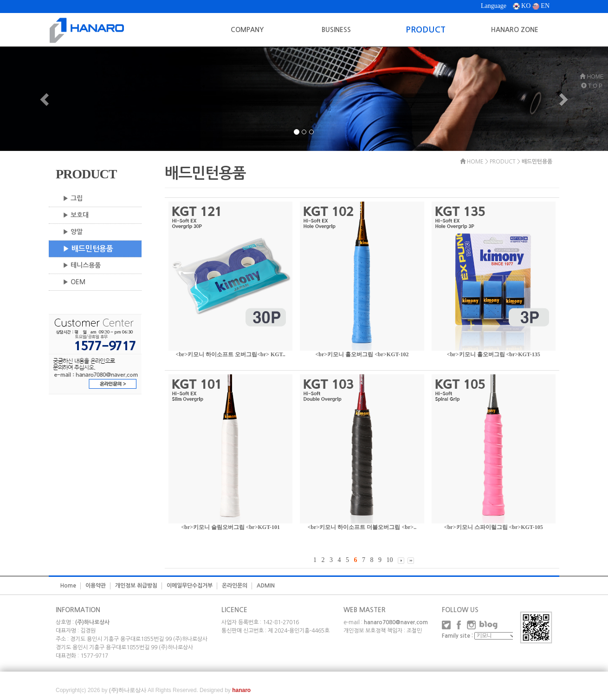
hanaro (241, 690)
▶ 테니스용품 (82, 265)
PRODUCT (426, 30)
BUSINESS (336, 29)
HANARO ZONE (514, 29)
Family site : (457, 636)
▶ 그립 (73, 198)
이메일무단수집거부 (190, 585)
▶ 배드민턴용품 (88, 248)
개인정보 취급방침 (136, 585)
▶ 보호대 (76, 215)
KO (522, 5)
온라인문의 (234, 585)
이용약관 (95, 585)
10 (389, 559)
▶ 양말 (73, 232)
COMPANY (247, 29)
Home (68, 585)
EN (541, 5)
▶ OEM (74, 282)
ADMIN (266, 585)
